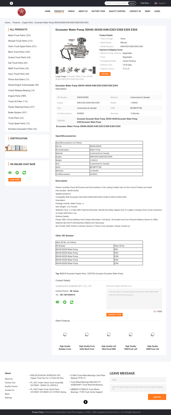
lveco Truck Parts (16, 74)
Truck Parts (13, 118)
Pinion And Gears (16, 79)
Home (47, 11)
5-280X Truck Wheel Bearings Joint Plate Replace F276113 (88, 376)
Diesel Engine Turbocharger (21, 85)
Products (59, 11)
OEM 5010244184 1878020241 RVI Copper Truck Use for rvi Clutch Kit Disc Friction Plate (47, 377)
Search (132, 3)
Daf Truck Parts (15, 63)
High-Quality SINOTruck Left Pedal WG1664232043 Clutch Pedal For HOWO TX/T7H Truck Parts (153, 347)
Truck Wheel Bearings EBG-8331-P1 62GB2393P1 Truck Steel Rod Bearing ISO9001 (87, 384)
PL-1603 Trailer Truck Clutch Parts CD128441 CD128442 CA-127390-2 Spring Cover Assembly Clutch (48, 391)
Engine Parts (27, 22)
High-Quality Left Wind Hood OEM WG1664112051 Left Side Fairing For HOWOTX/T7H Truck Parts (108, 347)
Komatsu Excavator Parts (20, 129)
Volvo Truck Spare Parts (19, 46)
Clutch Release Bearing (19, 90)
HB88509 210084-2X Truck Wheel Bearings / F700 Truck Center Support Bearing (87, 391)
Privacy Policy (38, 412)
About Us (83, 11)
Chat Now (145, 3)
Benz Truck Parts (16, 52)
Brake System (14, 112)
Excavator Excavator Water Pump (109, 274)
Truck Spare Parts (16, 123)
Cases (157, 11)
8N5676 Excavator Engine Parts (73, 274)
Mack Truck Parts (16, 35)
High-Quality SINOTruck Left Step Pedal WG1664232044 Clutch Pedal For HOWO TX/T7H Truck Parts (131, 347)
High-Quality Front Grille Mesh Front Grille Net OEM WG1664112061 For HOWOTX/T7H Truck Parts (87, 347)
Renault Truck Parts (17, 41)
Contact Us (135, 11)
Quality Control (117, 11)
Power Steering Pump (18, 107)
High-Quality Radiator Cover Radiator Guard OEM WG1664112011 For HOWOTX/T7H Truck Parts (65, 347)
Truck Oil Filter (15, 101)
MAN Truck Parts (16, 68)
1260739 (90, 274)
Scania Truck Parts (17, 57)
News (147, 11)
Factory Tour (98, 11)
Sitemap (8, 398)
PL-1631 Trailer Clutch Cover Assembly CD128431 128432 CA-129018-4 (46, 384)
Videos (71, 11)
